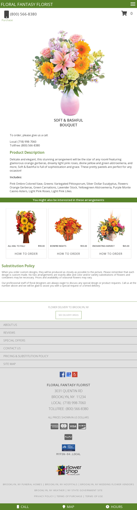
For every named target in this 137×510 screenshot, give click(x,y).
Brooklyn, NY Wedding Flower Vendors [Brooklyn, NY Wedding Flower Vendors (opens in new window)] (107, 484)
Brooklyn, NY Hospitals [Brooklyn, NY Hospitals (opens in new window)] (61, 484)
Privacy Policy (44, 496)
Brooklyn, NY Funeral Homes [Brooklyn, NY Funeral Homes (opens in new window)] (22, 484)
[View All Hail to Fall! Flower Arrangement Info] (26, 227)
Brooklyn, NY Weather (49, 490)
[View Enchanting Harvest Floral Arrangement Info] (111, 226)
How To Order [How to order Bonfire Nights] (68, 254)
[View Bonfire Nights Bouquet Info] (68, 226)
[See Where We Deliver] (69, 314)
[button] (127, 14)
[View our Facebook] (62, 376)
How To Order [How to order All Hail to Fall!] (26, 254)
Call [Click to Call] (23, 506)
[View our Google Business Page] (68, 376)
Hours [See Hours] (114, 506)
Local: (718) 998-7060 (23, 142)
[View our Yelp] (74, 376)
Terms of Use (94, 496)
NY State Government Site (85, 490)
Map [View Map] (68, 506)
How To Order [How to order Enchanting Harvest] (110, 254)
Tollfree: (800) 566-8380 (25, 145)
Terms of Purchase (69, 496)
